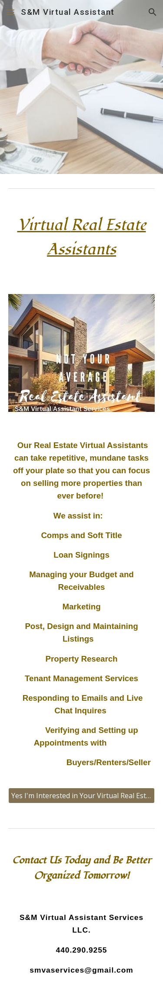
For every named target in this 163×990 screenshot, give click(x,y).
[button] (10, 12)
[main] (81, 241)
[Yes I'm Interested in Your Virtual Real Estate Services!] (82, 795)
